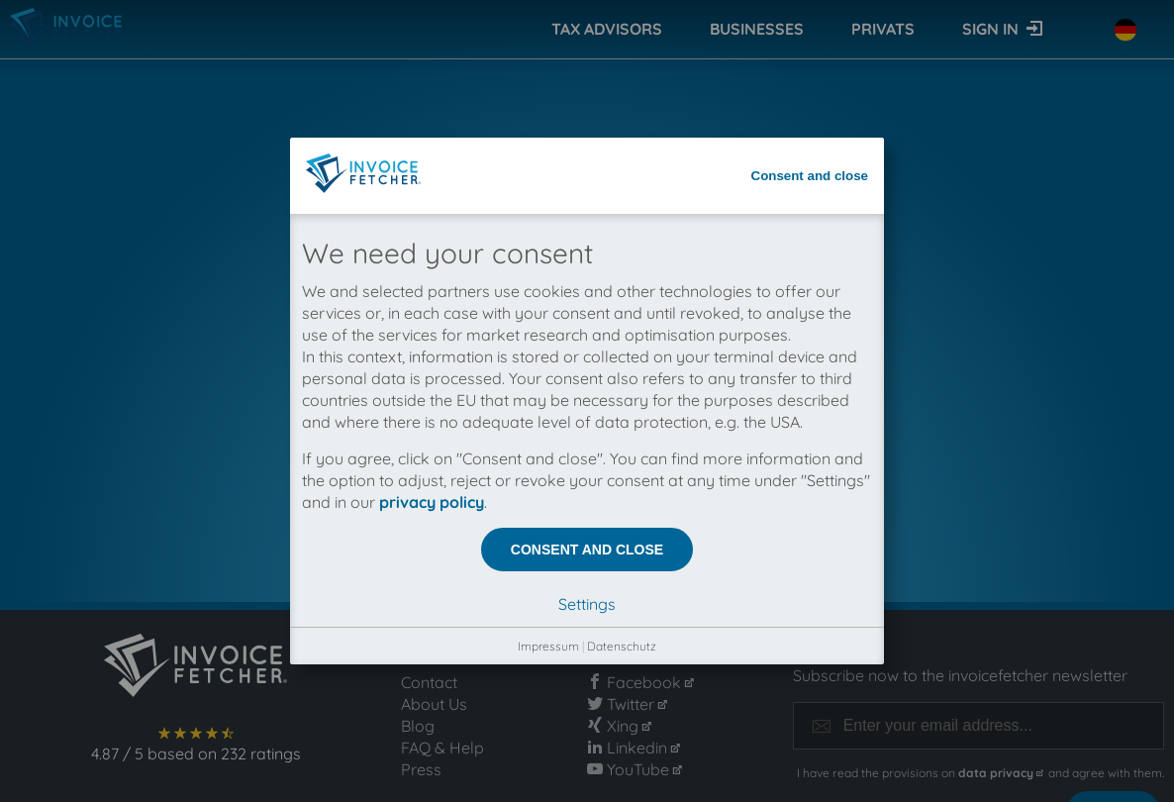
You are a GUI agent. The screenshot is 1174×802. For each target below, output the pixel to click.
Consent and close (810, 131)
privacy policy (431, 457)
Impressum (548, 601)
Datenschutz (621, 601)
